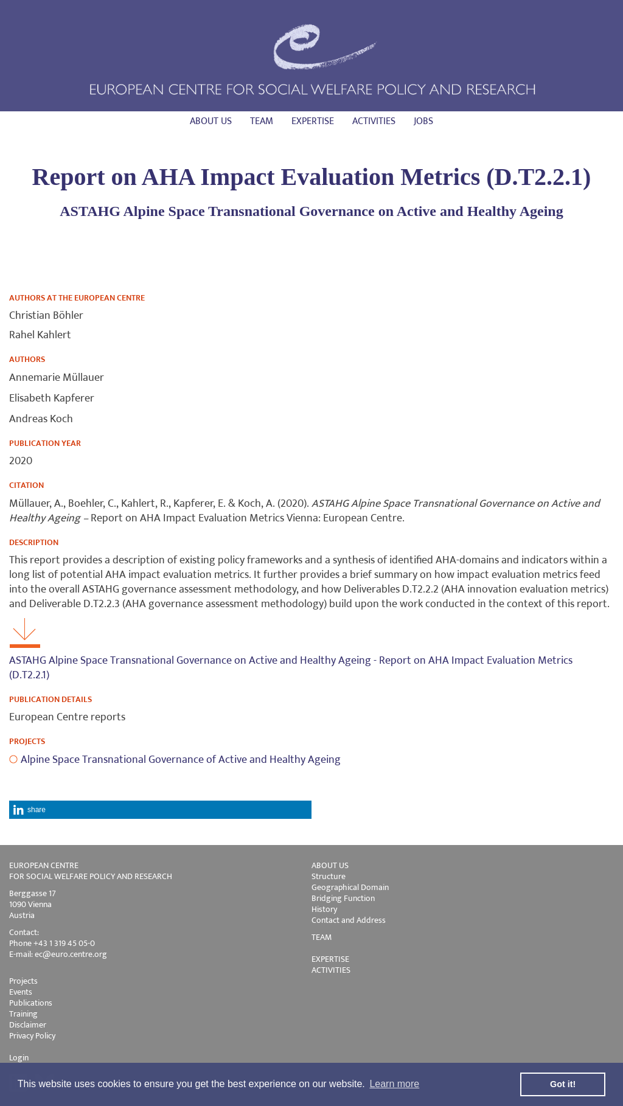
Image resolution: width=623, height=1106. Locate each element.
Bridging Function (343, 898)
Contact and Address (349, 920)
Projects (23, 981)
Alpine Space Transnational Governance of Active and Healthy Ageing (181, 760)
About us (211, 121)
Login (19, 1058)
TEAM (322, 937)
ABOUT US (330, 865)
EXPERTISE (330, 959)
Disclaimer (27, 1025)
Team (261, 121)
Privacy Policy (32, 1036)
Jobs (423, 121)
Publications (30, 1003)
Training (23, 1014)
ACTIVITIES (331, 970)
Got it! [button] (563, 1084)
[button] (160, 810)
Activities (373, 121)
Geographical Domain (350, 887)
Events (20, 992)
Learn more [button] (394, 1084)
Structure (329, 876)
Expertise (312, 121)
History (324, 909)
